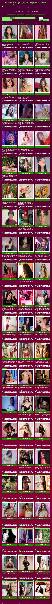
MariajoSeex (21, 509)
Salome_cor (21, 324)
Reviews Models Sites (11, 14)
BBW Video (28, 14)
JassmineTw (4, 324)
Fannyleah (37, 139)
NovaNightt (20, 348)
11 (3, 20)
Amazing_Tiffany (22, 116)
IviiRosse (37, 324)
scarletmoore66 (21, 370)
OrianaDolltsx (5, 417)
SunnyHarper (5, 348)
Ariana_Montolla (38, 70)
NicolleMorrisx (21, 162)
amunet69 (4, 533)
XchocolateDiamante (39, 278)
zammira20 (20, 533)
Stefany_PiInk (38, 556)
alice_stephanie (21, 139)
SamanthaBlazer (22, 93)
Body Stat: (9, 37)
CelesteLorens (21, 556)
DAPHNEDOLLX (5, 209)
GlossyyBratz (5, 185)
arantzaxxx (37, 116)
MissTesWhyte (38, 46)
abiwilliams (4, 93)
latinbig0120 (21, 463)
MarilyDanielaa (21, 46)
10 (34, 18)
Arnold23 (20, 417)
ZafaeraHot (37, 463)
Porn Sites (33, 14)
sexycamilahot (21, 394)
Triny (19, 301)
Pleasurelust (21, 255)
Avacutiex (4, 46)
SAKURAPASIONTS (6, 255)
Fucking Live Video (20, 14)
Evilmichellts (4, 440)
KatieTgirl (4, 70)
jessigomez (4, 139)
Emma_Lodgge (5, 162)
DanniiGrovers (38, 487)
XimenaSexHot (5, 556)
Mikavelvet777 (21, 70)
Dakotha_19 (4, 509)
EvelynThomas (38, 93)
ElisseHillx (20, 487)
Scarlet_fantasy (5, 394)
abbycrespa (37, 348)
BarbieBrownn (5, 231)
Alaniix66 (37, 440)
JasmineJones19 (38, 394)
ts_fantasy (37, 23)
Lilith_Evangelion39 (22, 231)
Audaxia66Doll (5, 370)
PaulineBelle (37, 370)
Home (41, 18)
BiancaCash (4, 23)
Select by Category (43, 20)
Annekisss (37, 301)
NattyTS (36, 509)
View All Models (6, 18)
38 (8, 20)
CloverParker (5, 487)
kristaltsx (4, 301)
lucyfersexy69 (5, 278)
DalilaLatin (37, 255)
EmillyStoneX (21, 278)
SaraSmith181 (38, 417)
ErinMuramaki (38, 185)
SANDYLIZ (37, 533)
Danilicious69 (21, 23)
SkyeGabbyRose (38, 231)
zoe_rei (19, 440)
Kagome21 (4, 463)
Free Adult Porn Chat (41, 14)
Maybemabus (5, 116)
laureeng (20, 209)
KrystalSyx (20, 185)
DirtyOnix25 (37, 209)
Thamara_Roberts (39, 162)
